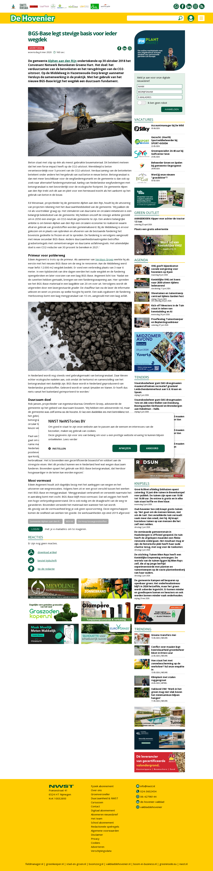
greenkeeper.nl (55, 864)
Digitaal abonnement (103, 810)
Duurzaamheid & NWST (104, 798)
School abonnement (102, 822)
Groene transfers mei (163, 635)
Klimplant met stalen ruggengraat (163, 678)
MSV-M (69, 521)
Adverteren (97, 846)
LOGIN (35, 529)
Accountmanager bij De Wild (167, 125)
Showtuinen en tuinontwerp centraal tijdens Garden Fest (167, 295)
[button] (57, 448)
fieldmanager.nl (34, 864)
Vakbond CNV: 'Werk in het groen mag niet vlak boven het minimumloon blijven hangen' (166, 693)
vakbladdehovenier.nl (118, 864)
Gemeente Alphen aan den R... (45, 521)
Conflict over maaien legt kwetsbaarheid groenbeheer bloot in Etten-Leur (167, 649)
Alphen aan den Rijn (62, 61)
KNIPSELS (141, 483)
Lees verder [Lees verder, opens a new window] (70, 439)
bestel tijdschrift (47, 560)
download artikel (47, 552)
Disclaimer (97, 834)
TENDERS (141, 377)
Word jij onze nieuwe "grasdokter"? (163, 176)
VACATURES (143, 119)
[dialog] (106, 435)
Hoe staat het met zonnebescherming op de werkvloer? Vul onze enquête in (167, 665)
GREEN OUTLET (146, 212)
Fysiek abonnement (102, 786)
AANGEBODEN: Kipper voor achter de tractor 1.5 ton (159, 220)
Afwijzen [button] (125, 448)
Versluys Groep (104, 259)
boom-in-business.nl (145, 864)
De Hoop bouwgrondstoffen (92, 521)
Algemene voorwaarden (105, 830)
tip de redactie (46, 568)
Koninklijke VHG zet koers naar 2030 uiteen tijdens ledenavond (165, 282)
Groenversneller (100, 794)
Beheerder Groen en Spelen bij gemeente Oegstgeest (166, 164)
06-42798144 (148, 796)
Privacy (95, 838)
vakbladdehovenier (151, 807)
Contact (95, 806)
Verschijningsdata (101, 850)
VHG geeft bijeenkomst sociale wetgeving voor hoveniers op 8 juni (164, 268)
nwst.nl (183, 864)
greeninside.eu (168, 864)
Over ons (96, 790)
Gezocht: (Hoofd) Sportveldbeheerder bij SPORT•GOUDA (164, 140)
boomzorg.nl (96, 864)
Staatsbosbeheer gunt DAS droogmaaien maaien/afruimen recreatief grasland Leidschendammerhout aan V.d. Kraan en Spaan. (157, 387)
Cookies (95, 842)
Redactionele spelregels (105, 826)
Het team (96, 818)
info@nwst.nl (147, 786)
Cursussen (97, 802)
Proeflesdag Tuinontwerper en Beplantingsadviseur (167, 320)
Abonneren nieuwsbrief (104, 814)
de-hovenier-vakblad (152, 801)
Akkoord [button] (152, 448)
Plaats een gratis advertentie (151, 229)
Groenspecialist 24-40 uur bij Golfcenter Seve (167, 152)
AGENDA (141, 260)
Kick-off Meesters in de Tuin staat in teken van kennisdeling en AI (167, 308)
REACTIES (35, 537)
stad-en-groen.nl (76, 864)
